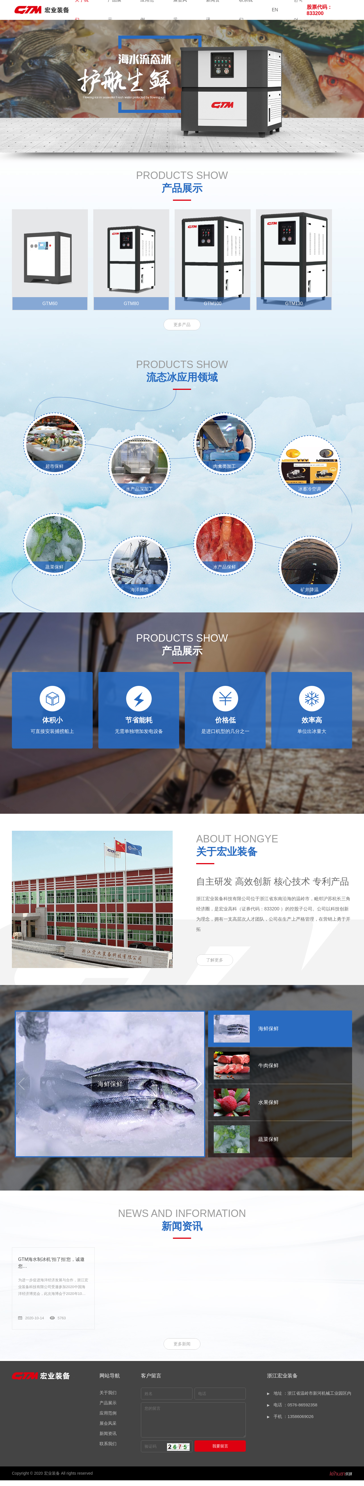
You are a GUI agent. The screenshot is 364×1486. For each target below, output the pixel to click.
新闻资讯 (108, 1439)
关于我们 (108, 1398)
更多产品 (182, 330)
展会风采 (108, 1428)
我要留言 (220, 1451)
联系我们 (108, 1449)
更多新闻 (182, 1349)
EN (275, 9)
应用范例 (108, 1418)
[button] (198, 1090)
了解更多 (214, 966)
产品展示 (108, 1408)
